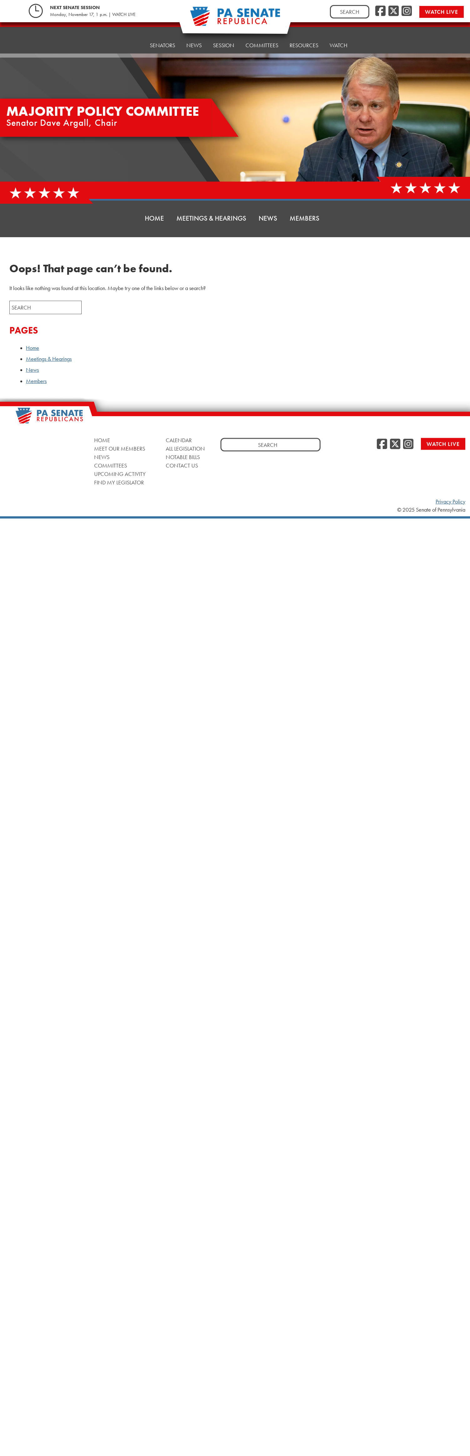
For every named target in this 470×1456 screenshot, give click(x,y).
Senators (162, 39)
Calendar (179, 440)
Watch (338, 32)
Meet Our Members (119, 448)
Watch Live (442, 11)
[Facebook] (380, 11)
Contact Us (182, 465)
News (194, 38)
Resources (304, 33)
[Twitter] (393, 11)
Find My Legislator (119, 482)
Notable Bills (183, 457)
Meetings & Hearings (211, 218)
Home (131, 41)
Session (223, 36)
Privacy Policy (450, 501)
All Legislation (185, 448)
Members (304, 218)
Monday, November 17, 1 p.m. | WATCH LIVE (92, 14)
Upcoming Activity (120, 474)
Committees (261, 35)
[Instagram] (407, 11)
